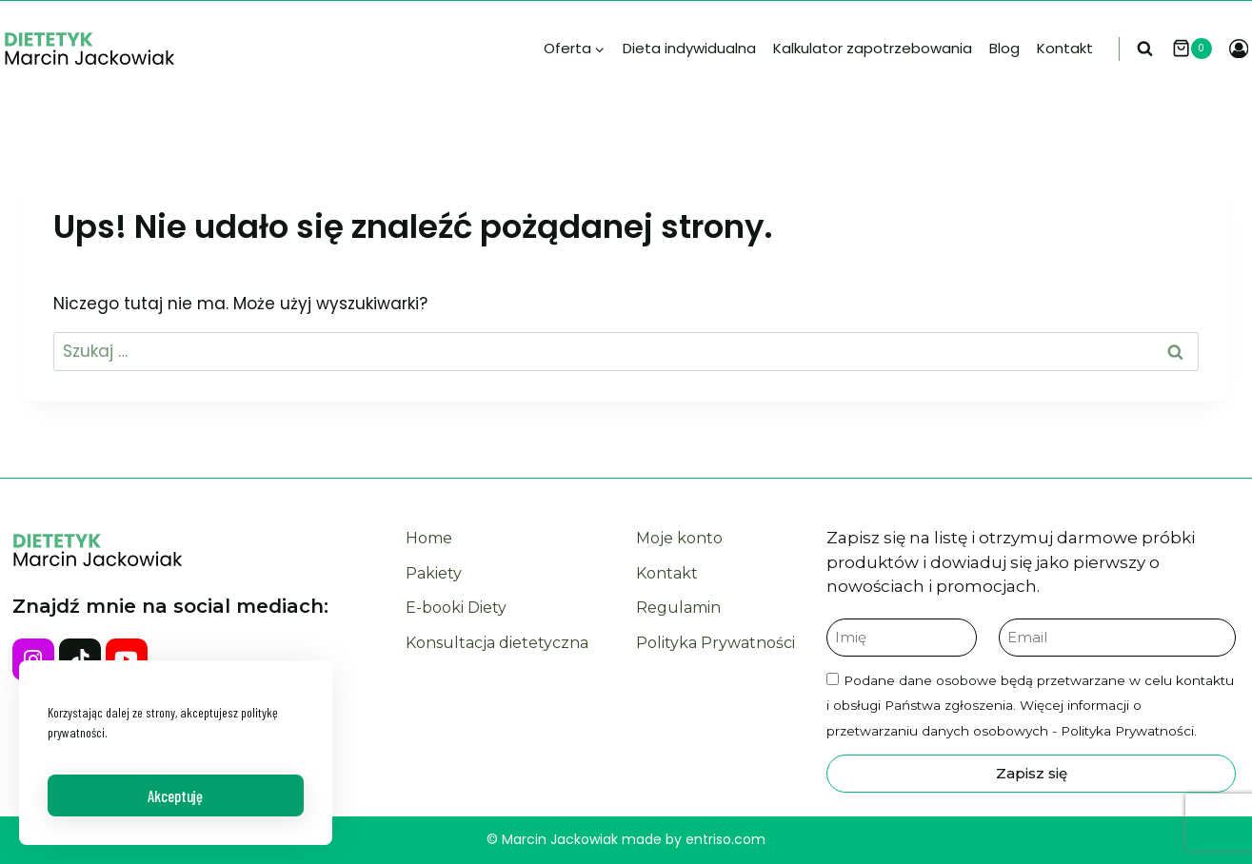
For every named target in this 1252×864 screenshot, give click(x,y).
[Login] (1238, 49)
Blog (1004, 48)
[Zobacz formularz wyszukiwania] (1150, 49)
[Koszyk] (1196, 48)
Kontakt (1065, 48)
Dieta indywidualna (689, 48)
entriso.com (725, 839)
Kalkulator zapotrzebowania (872, 48)
